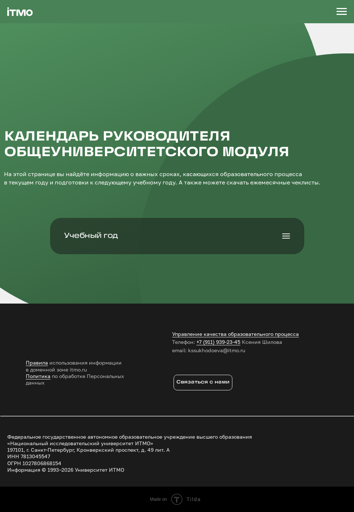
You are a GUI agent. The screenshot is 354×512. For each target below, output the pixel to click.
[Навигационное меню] (342, 11)
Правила (37, 362)
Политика (38, 376)
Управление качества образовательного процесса (235, 334)
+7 (199, 342)
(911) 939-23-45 (221, 342)
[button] (203, 382)
